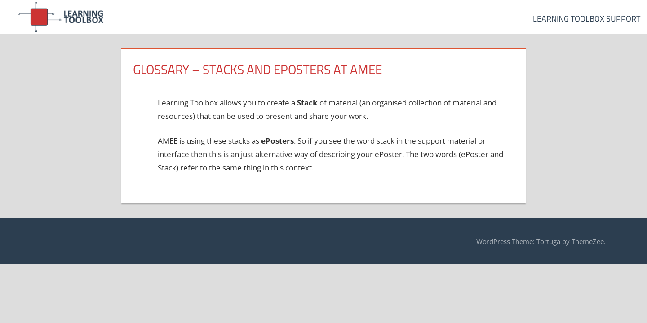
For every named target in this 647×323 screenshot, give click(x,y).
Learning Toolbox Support (586, 19)
